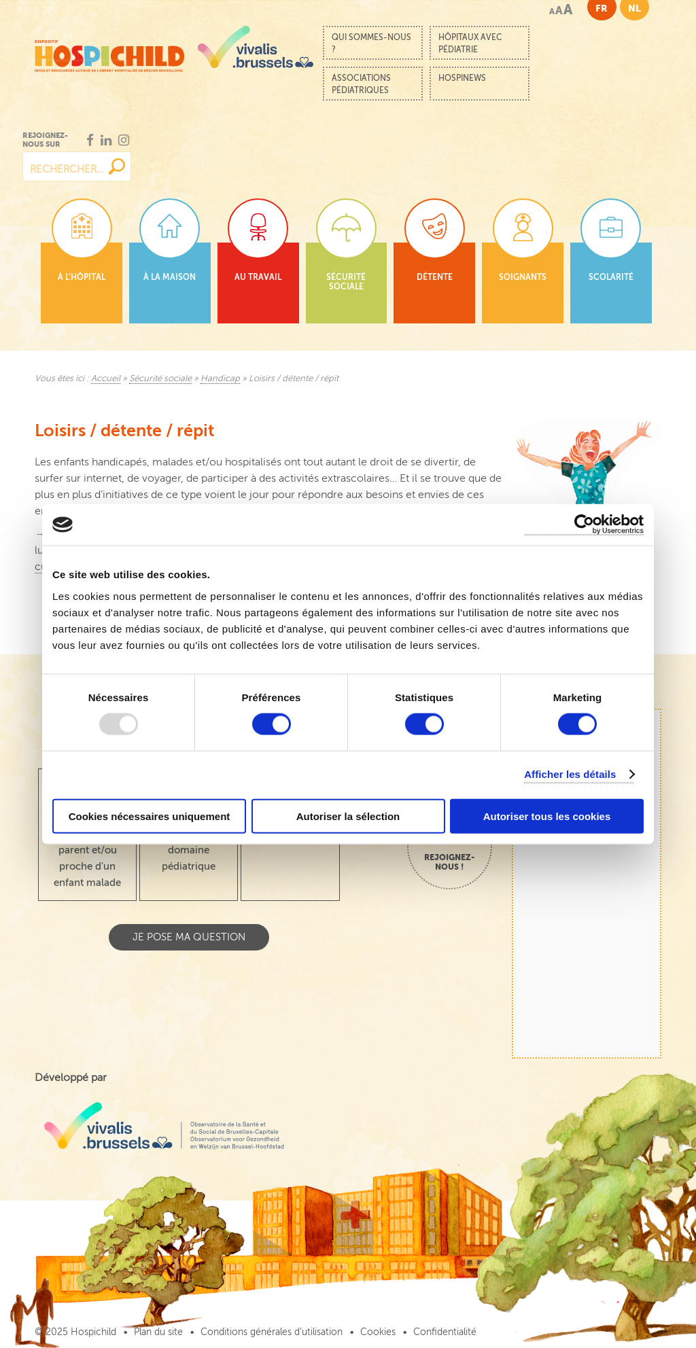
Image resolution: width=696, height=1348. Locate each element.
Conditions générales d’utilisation (272, 1332)
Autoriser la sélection (348, 815)
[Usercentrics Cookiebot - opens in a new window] (584, 524)
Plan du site (158, 1332)
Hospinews (462, 78)
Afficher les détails (570, 774)
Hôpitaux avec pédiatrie (470, 43)
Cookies (378, 1332)
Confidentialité (444, 1332)
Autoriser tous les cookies (547, 815)
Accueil (105, 378)
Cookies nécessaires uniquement (149, 815)
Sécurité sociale (160, 378)
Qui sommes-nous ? (371, 43)
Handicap (220, 378)
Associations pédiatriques (361, 84)
